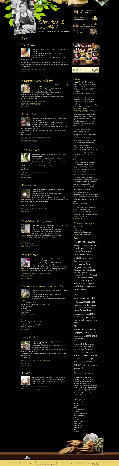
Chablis (81, 336)
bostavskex (75, 298)
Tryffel (75, 228)
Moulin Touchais (77, 349)
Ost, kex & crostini (51, 23)
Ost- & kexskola (85, 11)
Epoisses (27, 104)
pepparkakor (76, 314)
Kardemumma (81, 305)
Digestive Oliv (27, 329)
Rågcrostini (83, 314)
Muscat (82, 349)
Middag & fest (77, 425)
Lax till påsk (29, 337)
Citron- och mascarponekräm (43, 286)
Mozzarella (77, 272)
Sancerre (76, 359)
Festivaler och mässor (80, 413)
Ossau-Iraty (94, 272)
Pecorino (85, 275)
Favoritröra (29, 185)
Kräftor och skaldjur (79, 421)
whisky (87, 365)
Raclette (75, 278)
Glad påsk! (29, 45)
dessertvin (88, 341)
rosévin (86, 355)
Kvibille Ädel (84, 264)
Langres (77, 267)
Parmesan (27, 245)
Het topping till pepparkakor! (82, 234)
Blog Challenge (78, 404)
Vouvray (83, 365)
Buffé (28, 243)
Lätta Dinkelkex (34, 142)
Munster (32, 104)
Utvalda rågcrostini (85, 31)
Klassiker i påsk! (78, 226)
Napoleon (89, 272)
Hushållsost (90, 261)
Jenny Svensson (27, 137)
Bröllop (75, 406)
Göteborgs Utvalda (85, 25)
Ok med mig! (95, 464)
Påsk (28, 71)
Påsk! (25, 373)
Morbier (93, 270)
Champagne (90, 335)
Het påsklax (29, 254)
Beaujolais (87, 329)
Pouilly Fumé (84, 352)
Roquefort (76, 281)
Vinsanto (94, 361)
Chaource (86, 245)
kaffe (85, 346)
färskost (27, 140)
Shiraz (80, 361)
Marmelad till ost (86, 54)
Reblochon (82, 278)
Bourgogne (77, 333)
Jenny (24, 69)
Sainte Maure (82, 283)
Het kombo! (29, 150)
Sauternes (83, 359)
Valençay (93, 286)
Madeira (89, 346)
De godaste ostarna (32, 103)
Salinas (91, 314)
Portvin (76, 352)
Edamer (90, 251)
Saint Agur (86, 280)
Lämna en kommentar (39, 69)
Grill (74, 417)
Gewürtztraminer (77, 344)
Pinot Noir (89, 349)
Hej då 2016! (77, 230)
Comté (84, 251)
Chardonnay (77, 338)
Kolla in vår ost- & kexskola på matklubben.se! (85, 70)
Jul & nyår (76, 419)
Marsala (93, 346)
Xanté (91, 365)
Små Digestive (27, 177)
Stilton (80, 286)
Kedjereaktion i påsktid (37, 81)
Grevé (91, 258)
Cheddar (27, 390)
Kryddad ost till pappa (37, 221)
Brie (75, 242)
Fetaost (83, 254)
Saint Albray (37, 104)
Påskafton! (29, 114)
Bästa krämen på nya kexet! (82, 232)
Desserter (29, 326)
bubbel (86, 332)
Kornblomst (75, 264)
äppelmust (76, 369)
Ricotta (26, 276)
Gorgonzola (85, 258)
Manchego (86, 267)
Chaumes (93, 245)
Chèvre (85, 248)
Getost (31, 390)
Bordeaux (93, 329)
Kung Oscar (91, 305)
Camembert (78, 245)
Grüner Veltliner (91, 344)
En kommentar (43, 208)
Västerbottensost (33, 140)
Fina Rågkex (27, 106)
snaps (84, 361)
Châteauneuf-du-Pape (90, 338)
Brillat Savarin (86, 241)
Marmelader (77, 423)
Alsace (75, 329)
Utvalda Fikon (88, 320)
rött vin (94, 355)
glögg (84, 343)
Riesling (77, 355)
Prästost (40, 390)
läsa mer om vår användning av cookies (47, 464)
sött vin (89, 361)
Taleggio (88, 287)
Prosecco (91, 352)
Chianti (83, 338)
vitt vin (77, 364)
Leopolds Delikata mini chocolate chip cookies (83, 307)
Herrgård (85, 261)
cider (75, 341)
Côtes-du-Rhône (81, 341)
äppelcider (95, 365)
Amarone (81, 329)
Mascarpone (28, 328)
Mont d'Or (86, 270)
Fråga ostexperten (79, 415)
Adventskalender (78, 402)
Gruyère (77, 261)
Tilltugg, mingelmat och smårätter (85, 18)
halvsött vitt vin (78, 346)
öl (82, 368)
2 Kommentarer (42, 242)
